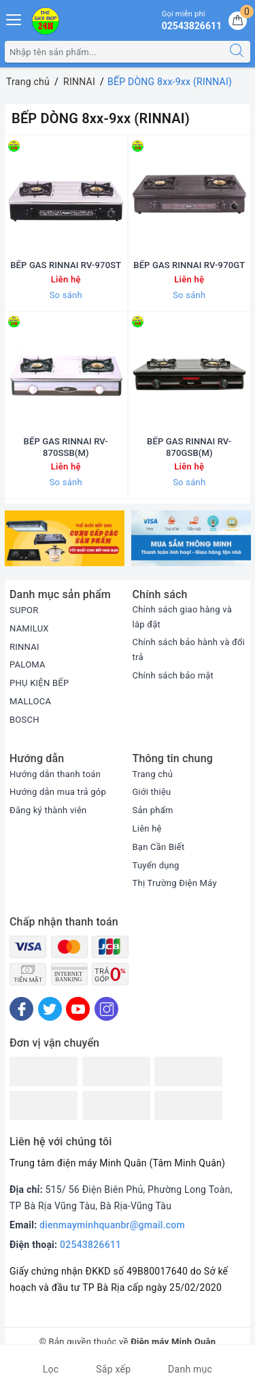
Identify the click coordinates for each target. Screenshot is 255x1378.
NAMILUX (29, 628)
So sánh (66, 295)
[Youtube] (78, 1009)
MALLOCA (30, 701)
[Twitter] (50, 1009)
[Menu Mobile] (14, 18)
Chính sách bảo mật (173, 675)
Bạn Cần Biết (159, 847)
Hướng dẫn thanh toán (55, 774)
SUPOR (24, 610)
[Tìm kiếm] (236, 52)
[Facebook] (21, 1009)
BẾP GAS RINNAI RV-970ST (65, 265)
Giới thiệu (152, 792)
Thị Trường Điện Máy (175, 883)
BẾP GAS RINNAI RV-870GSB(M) (189, 447)
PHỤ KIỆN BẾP (39, 683)
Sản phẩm (153, 810)
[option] (64, 538)
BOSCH (24, 720)
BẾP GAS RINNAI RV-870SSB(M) (66, 447)
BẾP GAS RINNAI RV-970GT (189, 265)
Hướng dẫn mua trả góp (58, 792)
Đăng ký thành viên (48, 810)
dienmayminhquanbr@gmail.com (112, 1224)
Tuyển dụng (156, 865)
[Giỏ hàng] (237, 21)
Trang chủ (153, 774)
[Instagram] (106, 1009)
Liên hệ (147, 828)
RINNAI (24, 647)
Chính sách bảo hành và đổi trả (189, 649)
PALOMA (28, 664)
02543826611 (90, 1244)
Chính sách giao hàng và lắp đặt (183, 616)
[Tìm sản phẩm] (114, 52)
